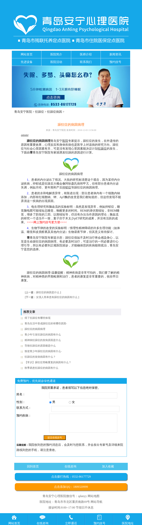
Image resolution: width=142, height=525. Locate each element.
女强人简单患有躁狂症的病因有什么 (56, 297)
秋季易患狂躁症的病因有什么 (41, 368)
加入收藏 (108, 466)
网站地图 (93, 496)
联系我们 (86, 61)
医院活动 (56, 61)
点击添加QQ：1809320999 (71, 486)
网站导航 (96, 501)
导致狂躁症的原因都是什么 (40, 345)
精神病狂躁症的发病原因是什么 (43, 340)
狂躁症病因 (54, 111)
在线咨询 (70, 466)
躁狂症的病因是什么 (47, 292)
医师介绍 (86, 54)
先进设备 (27, 61)
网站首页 (27, 54)
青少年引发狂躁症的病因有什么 (43, 334)
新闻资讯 (115, 54)
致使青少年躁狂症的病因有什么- (43, 351)
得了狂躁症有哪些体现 (37, 318)
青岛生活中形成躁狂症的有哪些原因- (46, 323)
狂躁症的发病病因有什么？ (40, 356)
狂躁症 (39, 111)
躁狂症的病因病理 (35, 329)
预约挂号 (115, 61)
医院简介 (56, 54)
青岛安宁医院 (23, 111)
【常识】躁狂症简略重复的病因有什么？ (48, 362)
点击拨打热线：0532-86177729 (71, 476)
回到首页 (33, 466)
